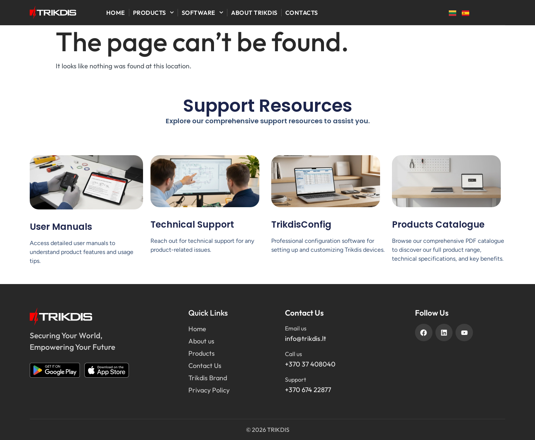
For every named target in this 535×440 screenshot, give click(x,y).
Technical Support (192, 224)
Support (295, 379)
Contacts (301, 12)
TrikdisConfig (301, 224)
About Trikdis (254, 12)
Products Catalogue (438, 224)
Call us (293, 354)
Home (115, 12)
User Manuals (61, 227)
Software (202, 12)
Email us (296, 328)
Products (153, 12)
